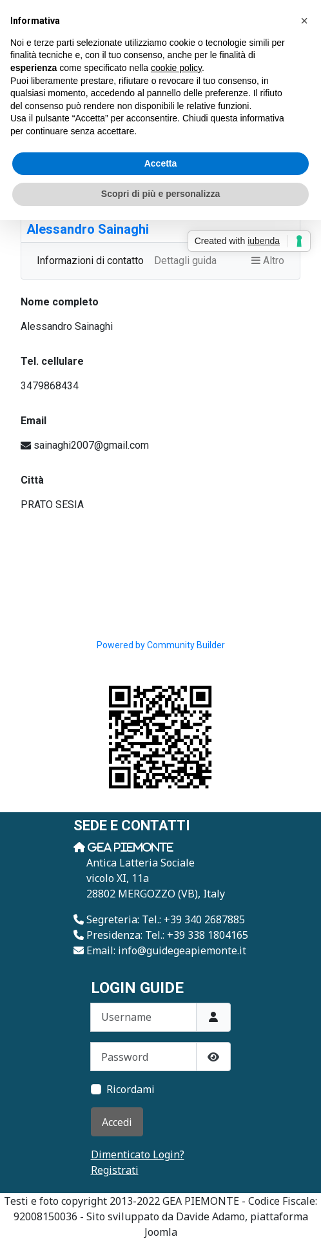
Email (33, 421)
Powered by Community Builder (161, 645)
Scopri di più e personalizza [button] (160, 194)
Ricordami (130, 1089)
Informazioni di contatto (90, 260)
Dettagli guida (185, 260)
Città (32, 480)
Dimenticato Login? (137, 1154)
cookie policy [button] (176, 68)
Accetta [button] (160, 163)
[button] (304, 20)
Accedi (117, 1122)
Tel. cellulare (52, 361)
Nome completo (60, 302)
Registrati (115, 1170)
